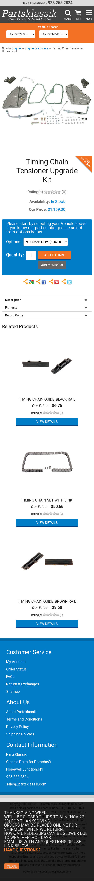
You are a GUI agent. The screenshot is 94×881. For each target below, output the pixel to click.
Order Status (16, 669)
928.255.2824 (60, 2)
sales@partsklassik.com (26, 784)
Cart (78, 19)
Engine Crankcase (36, 48)
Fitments (11, 307)
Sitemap (13, 691)
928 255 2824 (17, 776)
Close (12, 866)
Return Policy (14, 315)
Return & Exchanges (22, 684)
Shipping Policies (20, 734)
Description (13, 300)
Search (68, 19)
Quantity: (15, 254)
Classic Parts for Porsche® (28, 762)
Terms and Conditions (24, 719)
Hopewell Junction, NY (24, 769)
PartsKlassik (16, 754)
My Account (16, 662)
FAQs (10, 676)
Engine (16, 48)
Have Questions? (34, 3)
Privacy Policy (17, 726)
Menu (89, 19)
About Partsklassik (21, 712)
